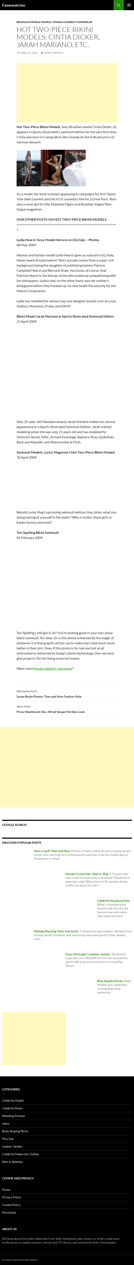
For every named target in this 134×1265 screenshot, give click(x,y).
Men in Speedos (12, 1161)
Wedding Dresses (13, 1116)
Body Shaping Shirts (15, 1131)
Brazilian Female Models (34, 22)
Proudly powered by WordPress (20, 1259)
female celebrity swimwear (53, 668)
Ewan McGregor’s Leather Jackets (88, 954)
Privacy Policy (11, 1197)
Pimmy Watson (53, 52)
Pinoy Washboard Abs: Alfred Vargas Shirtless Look (67, 709)
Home (6, 1189)
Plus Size (8, 1139)
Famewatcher (14, 5)
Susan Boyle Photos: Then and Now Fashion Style (67, 693)
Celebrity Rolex (12, 1108)
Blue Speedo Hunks (110, 981)
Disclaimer (9, 1212)
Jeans (5, 1123)
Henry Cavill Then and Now (52, 851)
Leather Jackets (12, 1146)
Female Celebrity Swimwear (72, 22)
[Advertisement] (67, 93)
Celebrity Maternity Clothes (20, 1154)
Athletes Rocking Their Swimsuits (56, 931)
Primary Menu (129, 5)
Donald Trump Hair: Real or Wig (87, 874)
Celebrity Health (13, 1100)
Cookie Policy (11, 1205)
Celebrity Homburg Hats (113, 900)
